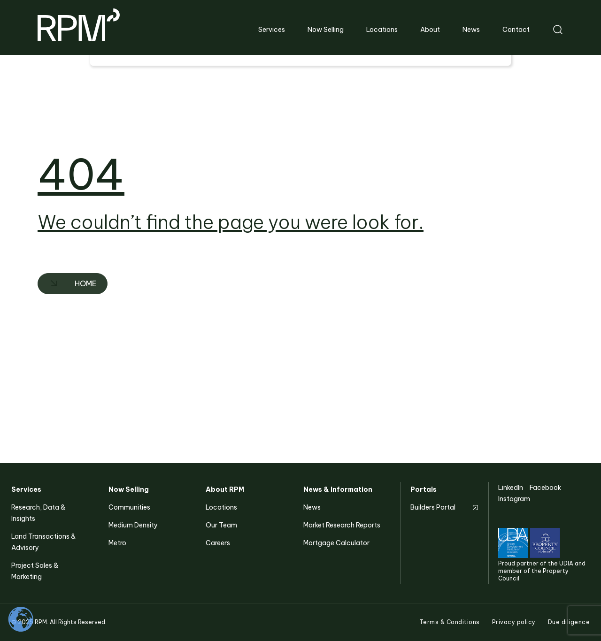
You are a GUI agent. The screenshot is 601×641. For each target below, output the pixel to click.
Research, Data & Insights (38, 513)
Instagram (514, 499)
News (312, 507)
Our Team (221, 525)
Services (26, 489)
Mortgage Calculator (336, 543)
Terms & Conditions (449, 622)
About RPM (225, 489)
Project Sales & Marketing (34, 571)
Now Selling (128, 489)
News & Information (337, 489)
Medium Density (133, 525)
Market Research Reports (341, 525)
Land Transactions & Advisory (43, 542)
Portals (423, 489)
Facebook (545, 487)
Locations (221, 507)
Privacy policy (514, 622)
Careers (218, 543)
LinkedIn (510, 487)
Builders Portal (432, 507)
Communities (129, 507)
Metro (117, 543)
